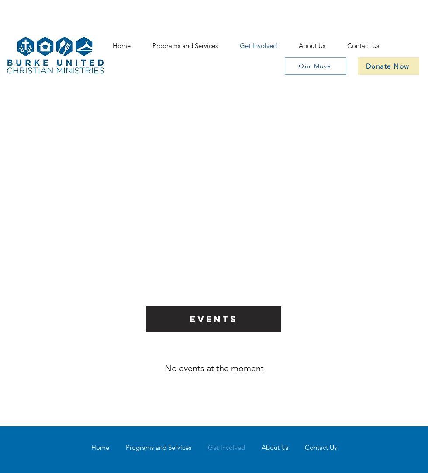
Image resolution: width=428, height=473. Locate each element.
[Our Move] (315, 66)
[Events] (213, 319)
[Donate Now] (388, 66)
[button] (185, 46)
